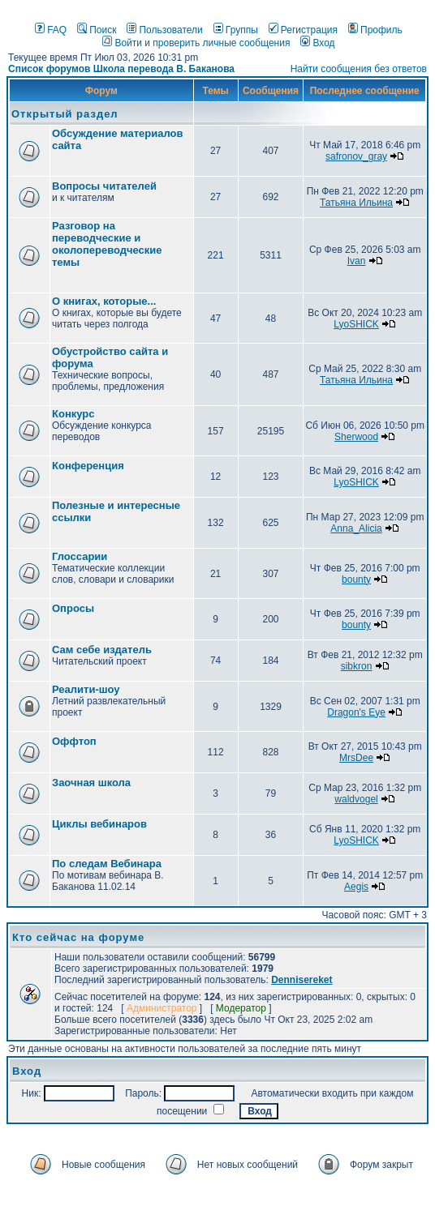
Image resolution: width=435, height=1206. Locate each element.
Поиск (96, 30)
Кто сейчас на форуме (78, 937)
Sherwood (356, 437)
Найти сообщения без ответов (359, 69)
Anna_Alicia (355, 528)
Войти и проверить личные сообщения (196, 43)
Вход (317, 43)
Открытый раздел (64, 114)
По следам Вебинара (107, 863)
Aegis (356, 886)
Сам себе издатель (102, 650)
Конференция (88, 466)
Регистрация (303, 30)
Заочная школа (91, 782)
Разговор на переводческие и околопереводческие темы (107, 244)
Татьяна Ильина (356, 202)
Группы (235, 30)
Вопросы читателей (104, 186)
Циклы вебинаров (99, 824)
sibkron (357, 666)
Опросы (73, 608)
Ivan (356, 261)
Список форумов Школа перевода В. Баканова (121, 69)
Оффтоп (74, 741)
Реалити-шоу (86, 689)
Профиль (375, 30)
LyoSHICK (356, 324)
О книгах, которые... (104, 301)
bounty (356, 579)
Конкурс (73, 414)
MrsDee (356, 757)
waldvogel (355, 799)
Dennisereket (301, 980)
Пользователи (164, 30)
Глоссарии (79, 556)
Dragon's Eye (356, 712)
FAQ (51, 30)
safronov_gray (356, 156)
